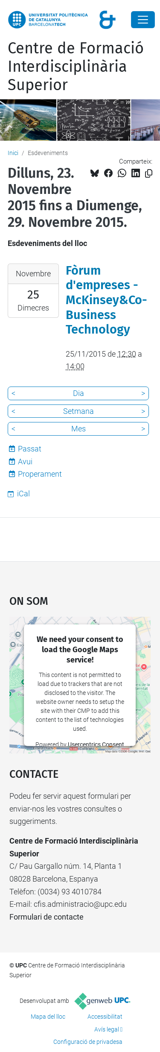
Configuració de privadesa (87, 1041)
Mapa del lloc (48, 1016)
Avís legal (106, 1029)
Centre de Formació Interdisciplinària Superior (76, 66)
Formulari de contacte (46, 916)
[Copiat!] (148, 174)
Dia (78, 393)
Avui (25, 461)
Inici (13, 152)
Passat (29, 448)
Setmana (78, 411)
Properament (40, 473)
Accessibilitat (104, 1016)
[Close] (143, 19)
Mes (78, 428)
